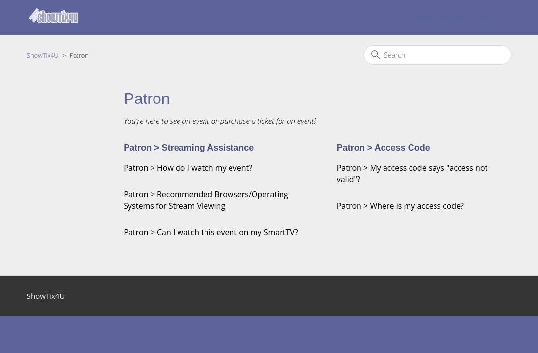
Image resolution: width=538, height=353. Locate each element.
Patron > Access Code (383, 147)
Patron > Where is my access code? (400, 206)
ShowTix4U (43, 55)
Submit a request (440, 17)
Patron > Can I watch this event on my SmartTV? (211, 232)
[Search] (437, 55)
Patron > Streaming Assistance (189, 147)
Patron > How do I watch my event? (188, 167)
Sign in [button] (490, 17)
